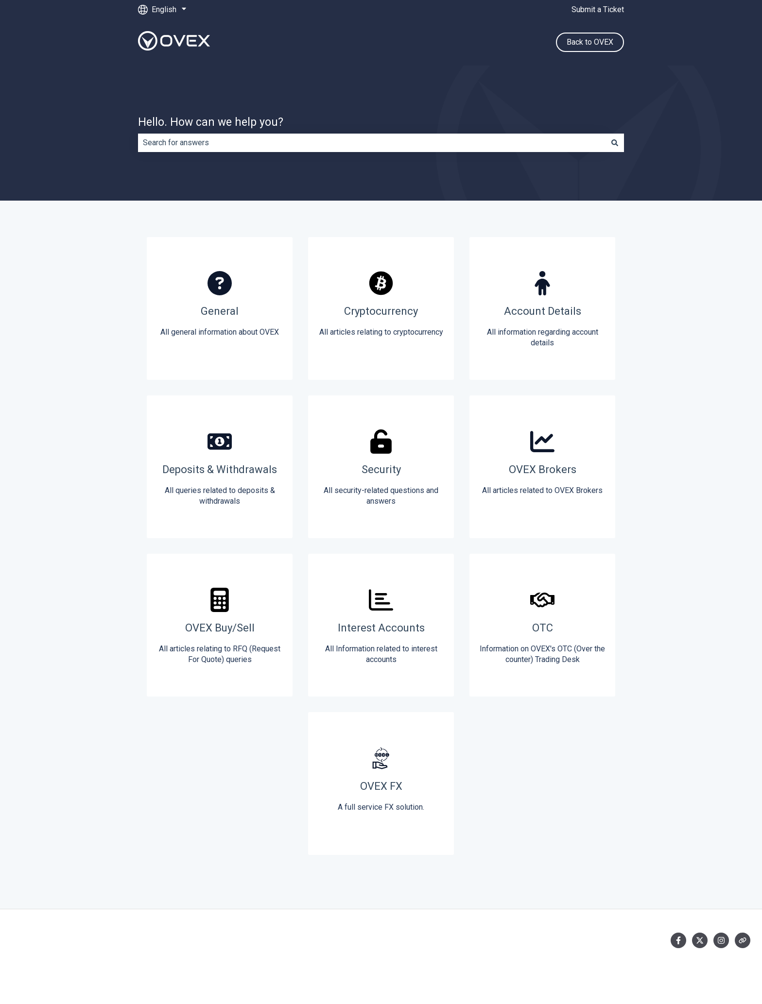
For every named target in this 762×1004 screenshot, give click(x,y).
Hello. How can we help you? (210, 122)
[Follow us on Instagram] (721, 940)
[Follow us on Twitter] (700, 940)
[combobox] (372, 143)
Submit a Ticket (598, 9)
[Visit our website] (742, 940)
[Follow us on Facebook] (678, 940)
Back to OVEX (590, 42)
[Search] (615, 143)
